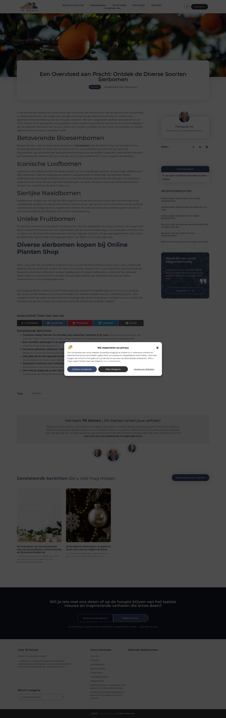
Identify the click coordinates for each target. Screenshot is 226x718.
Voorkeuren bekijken (144, 369)
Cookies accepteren (82, 369)
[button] (157, 347)
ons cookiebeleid (111, 361)
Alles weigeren (113, 369)
